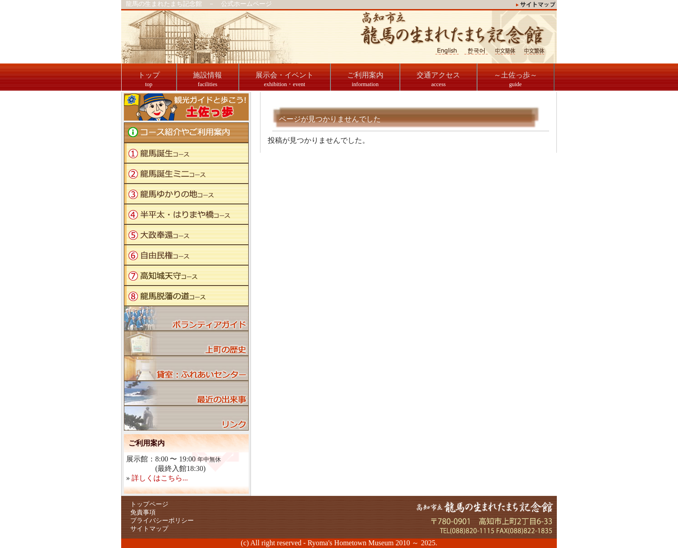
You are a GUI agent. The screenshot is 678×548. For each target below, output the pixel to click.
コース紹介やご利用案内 (186, 132)
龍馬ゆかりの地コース (186, 194)
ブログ (186, 393)
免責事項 (143, 512)
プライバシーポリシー (162, 520)
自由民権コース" (186, 255)
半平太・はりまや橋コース (186, 214)
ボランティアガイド (186, 318)
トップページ (149, 504)
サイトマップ (149, 528)
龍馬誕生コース (186, 153)
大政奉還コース (186, 234)
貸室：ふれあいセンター (186, 368)
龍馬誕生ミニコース (186, 173)
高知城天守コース (186, 275)
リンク (186, 418)
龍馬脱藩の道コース (186, 296)
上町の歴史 (186, 343)
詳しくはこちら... (160, 478)
